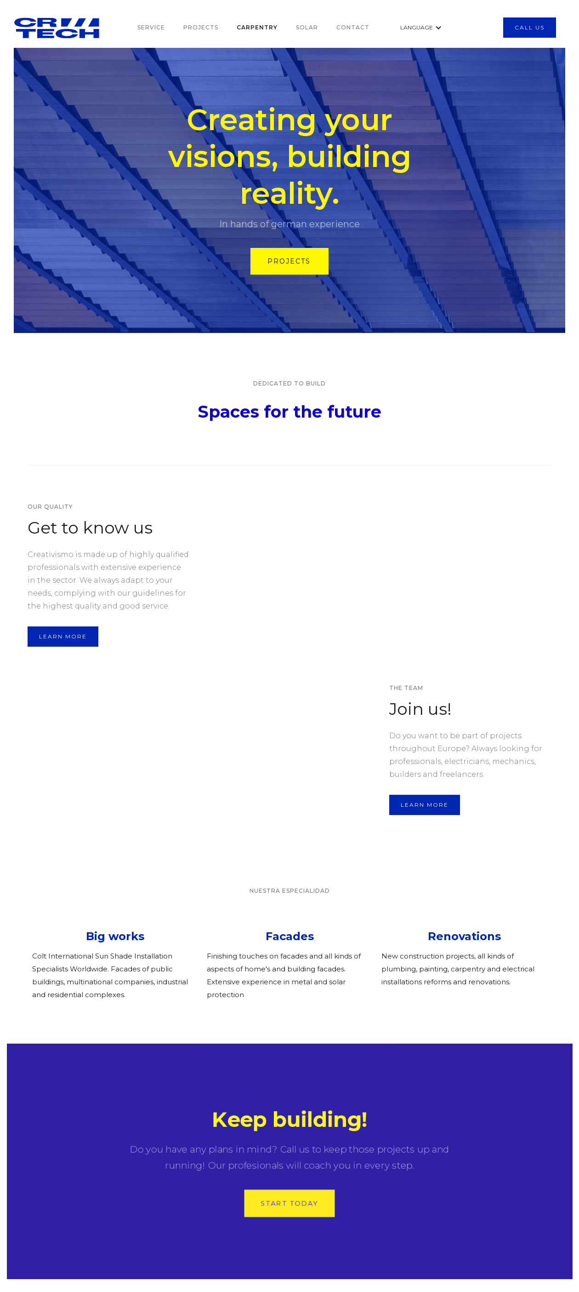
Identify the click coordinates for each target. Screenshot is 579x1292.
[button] (415, 27)
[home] (87, 27)
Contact (352, 27)
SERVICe (151, 27)
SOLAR (307, 27)
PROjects (200, 27)
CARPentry (257, 27)
